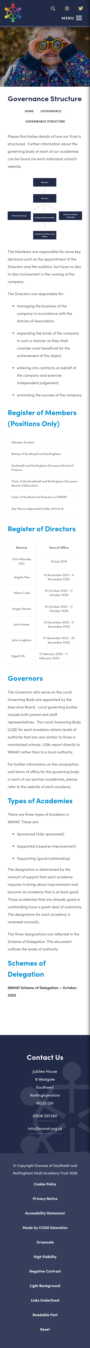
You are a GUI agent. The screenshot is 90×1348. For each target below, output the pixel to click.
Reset (45, 1329)
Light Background (45, 1285)
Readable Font (45, 1314)
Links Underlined (45, 1300)
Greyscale (45, 1241)
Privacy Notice (45, 1198)
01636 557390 (45, 1115)
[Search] (53, 8)
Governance (51, 111)
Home (29, 111)
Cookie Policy (45, 1183)
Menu (68, 17)
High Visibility (45, 1256)
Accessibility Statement (45, 1212)
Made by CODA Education (45, 1227)
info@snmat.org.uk (45, 1128)
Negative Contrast (45, 1271)
